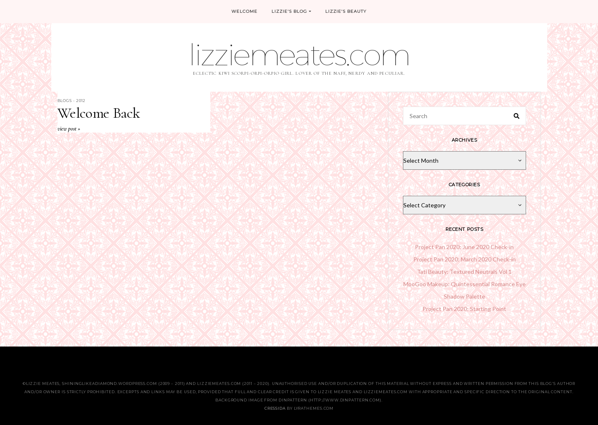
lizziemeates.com (298, 54)
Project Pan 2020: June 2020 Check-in (464, 246)
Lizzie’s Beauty (346, 11)
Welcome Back (98, 113)
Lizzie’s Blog (292, 11)
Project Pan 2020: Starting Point (464, 308)
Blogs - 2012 (71, 100)
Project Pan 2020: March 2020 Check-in (464, 259)
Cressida (275, 408)
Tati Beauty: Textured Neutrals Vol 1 (464, 271)
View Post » (68, 128)
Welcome (244, 11)
